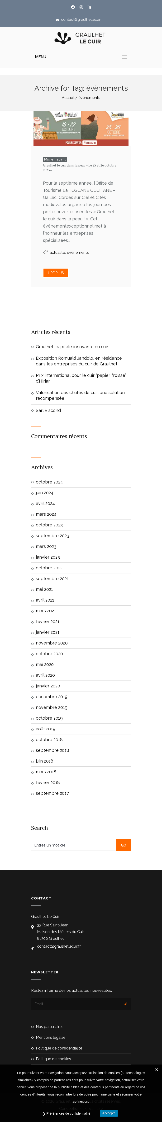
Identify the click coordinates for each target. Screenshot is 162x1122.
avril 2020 (45, 675)
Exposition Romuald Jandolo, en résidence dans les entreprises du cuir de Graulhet (79, 361)
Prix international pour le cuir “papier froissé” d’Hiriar (81, 378)
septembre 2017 (52, 793)
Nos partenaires (49, 1026)
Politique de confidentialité (59, 1048)
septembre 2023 (52, 535)
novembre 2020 (52, 642)
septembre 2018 (52, 750)
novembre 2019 (51, 707)
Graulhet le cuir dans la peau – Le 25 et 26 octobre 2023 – (79, 167)
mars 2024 (46, 514)
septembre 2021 (52, 578)
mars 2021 (46, 610)
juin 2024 (44, 492)
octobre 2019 (49, 718)
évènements (89, 97)
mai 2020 (45, 664)
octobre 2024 (49, 481)
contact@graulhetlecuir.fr (82, 19)
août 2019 (45, 728)
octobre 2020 (49, 653)
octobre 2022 (49, 567)
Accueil (68, 97)
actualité (57, 252)
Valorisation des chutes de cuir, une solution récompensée (80, 395)
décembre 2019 (51, 696)
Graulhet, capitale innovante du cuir (72, 346)
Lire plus (56, 273)
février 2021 (47, 621)
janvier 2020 (48, 685)
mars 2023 (46, 546)
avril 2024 (45, 503)
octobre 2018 (49, 739)
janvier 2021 (47, 632)
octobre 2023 (49, 524)
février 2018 (48, 782)
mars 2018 (46, 771)
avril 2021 (45, 600)
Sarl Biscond (48, 410)
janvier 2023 (48, 557)
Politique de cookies (53, 1059)
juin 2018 (44, 761)
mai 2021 (44, 589)
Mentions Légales (51, 1037)
